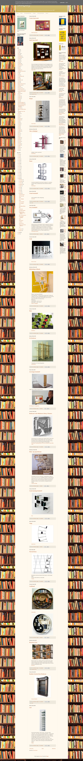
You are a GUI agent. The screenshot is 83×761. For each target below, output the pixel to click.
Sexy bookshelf (33, 207)
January (20, 230)
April (20, 191)
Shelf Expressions (34, 32)
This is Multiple (33, 131)
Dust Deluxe (33, 153)
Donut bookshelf (65, 185)
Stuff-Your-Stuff (33, 40)
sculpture (19, 145)
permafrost (33, 330)
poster (19, 142)
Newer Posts (31, 748)
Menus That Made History (22, 109)
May (20, 190)
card (18, 121)
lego (18, 136)
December (20, 179)
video (19, 101)
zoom (19, 150)
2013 (19, 172)
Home (17, 13)
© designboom (36, 405)
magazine (19, 137)
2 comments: (41, 637)
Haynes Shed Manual (21, 103)
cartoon (19, 123)
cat (18, 73)
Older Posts (54, 748)
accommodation (20, 76)
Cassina (32, 578)
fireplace (19, 97)
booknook (19, 119)
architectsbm (33, 364)
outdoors (19, 138)
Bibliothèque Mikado (34, 269)
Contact (34, 13)
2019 (19, 163)
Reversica (33, 665)
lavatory (19, 98)
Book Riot (60, 69)
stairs (19, 59)
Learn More (62, 2)
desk (18, 62)
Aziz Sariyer (33, 185)
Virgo (30, 523)
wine (19, 148)
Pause (30, 161)
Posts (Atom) (35, 750)
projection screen (34, 94)
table (19, 54)
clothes (19, 66)
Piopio (31, 98)
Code (30, 239)
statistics (19, 147)
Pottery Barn (33, 69)
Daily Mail (60, 91)
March (20, 193)
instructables (33, 612)
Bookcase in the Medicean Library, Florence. (40, 413)
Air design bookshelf (34, 371)
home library (20, 57)
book (19, 78)
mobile (19, 58)
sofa (18, 146)
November (20, 181)
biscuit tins (19, 118)
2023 (19, 157)
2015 (19, 169)
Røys (30, 311)
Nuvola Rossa (32, 551)
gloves (19, 133)
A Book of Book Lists (21, 90)
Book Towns (20, 64)
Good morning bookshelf (35, 491)
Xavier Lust (33, 544)
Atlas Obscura (61, 97)
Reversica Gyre (33, 642)
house (19, 82)
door (18, 67)
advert (19, 86)
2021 (19, 160)
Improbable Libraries (21, 71)
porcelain (19, 141)
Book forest (65, 244)
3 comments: (41, 408)
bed (18, 77)
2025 (19, 154)
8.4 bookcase (32, 338)
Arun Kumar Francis (34, 231)
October (20, 182)
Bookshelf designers (21, 102)
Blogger (47, 756)
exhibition (19, 131)
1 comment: (41, 546)
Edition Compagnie (34, 303)
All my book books (40, 13)
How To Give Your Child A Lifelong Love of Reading (22, 105)
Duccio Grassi (33, 261)
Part (32, 515)
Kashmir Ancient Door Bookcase (37, 674)
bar (18, 114)
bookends (19, 63)
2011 (19, 175)
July (20, 187)
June (20, 188)
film (18, 132)
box (18, 94)
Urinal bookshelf (33, 193)
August (20, 185)
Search (47, 13)
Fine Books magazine (62, 86)
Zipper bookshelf (65, 169)
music (19, 99)
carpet (19, 122)
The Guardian (61, 61)
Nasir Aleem (33, 123)
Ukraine (19, 113)
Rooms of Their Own (21, 83)
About (21, 13)
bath (18, 72)
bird (18, 117)
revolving (19, 143)
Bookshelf (23, 5)
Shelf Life (19, 93)
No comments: (41, 35)
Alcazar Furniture (34, 698)
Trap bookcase (65, 204)
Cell (30, 707)
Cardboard (32, 586)
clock (19, 127)
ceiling (19, 124)
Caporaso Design (34, 483)
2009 (19, 178)
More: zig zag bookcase (35, 451)
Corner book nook (34, 18)
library (19, 53)
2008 (19, 232)
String (32, 742)
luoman (41, 756)
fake (18, 49)
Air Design (31, 405)
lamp (19, 68)
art (18, 52)
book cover (19, 87)
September (20, 184)
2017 (19, 166)
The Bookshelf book (27, 13)
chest (19, 126)
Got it (67, 2)
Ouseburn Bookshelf (65, 231)
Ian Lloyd (33, 198)
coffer (19, 128)
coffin (19, 81)
